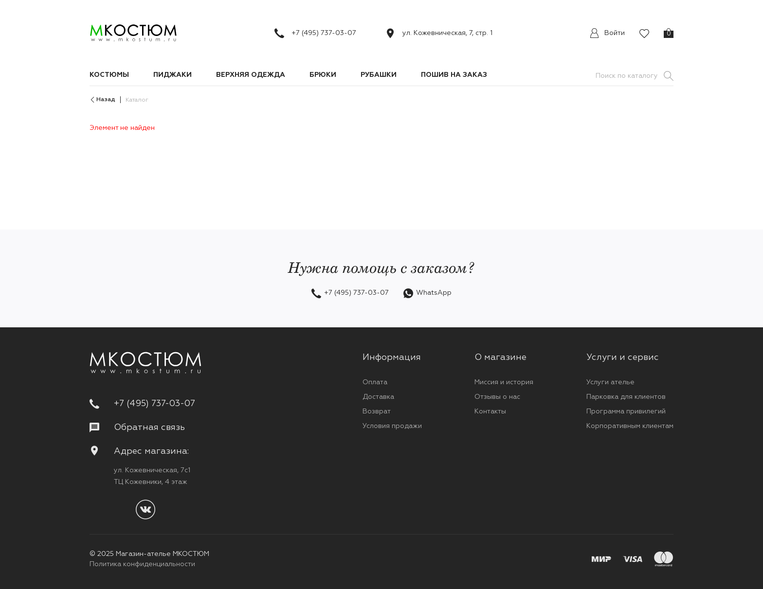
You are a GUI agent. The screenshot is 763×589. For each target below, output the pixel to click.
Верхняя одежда (250, 74)
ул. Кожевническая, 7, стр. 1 (447, 33)
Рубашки (379, 74)
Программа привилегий (626, 411)
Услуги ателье (610, 382)
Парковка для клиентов (626, 396)
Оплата (375, 382)
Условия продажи (392, 426)
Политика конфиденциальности (142, 564)
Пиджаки (172, 74)
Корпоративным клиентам (629, 426)
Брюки (322, 74)
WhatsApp (434, 292)
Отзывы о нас (497, 396)
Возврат (377, 411)
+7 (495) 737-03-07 (323, 33)
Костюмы (109, 74)
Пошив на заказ (454, 74)
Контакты (490, 411)
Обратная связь (137, 427)
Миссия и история (503, 382)
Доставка (378, 396)
